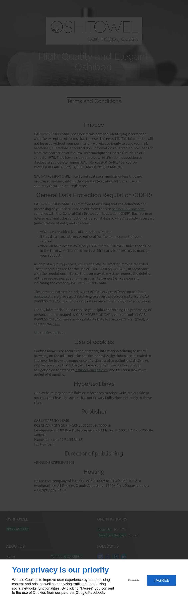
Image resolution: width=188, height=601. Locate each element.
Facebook (96, 593)
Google (81, 593)
